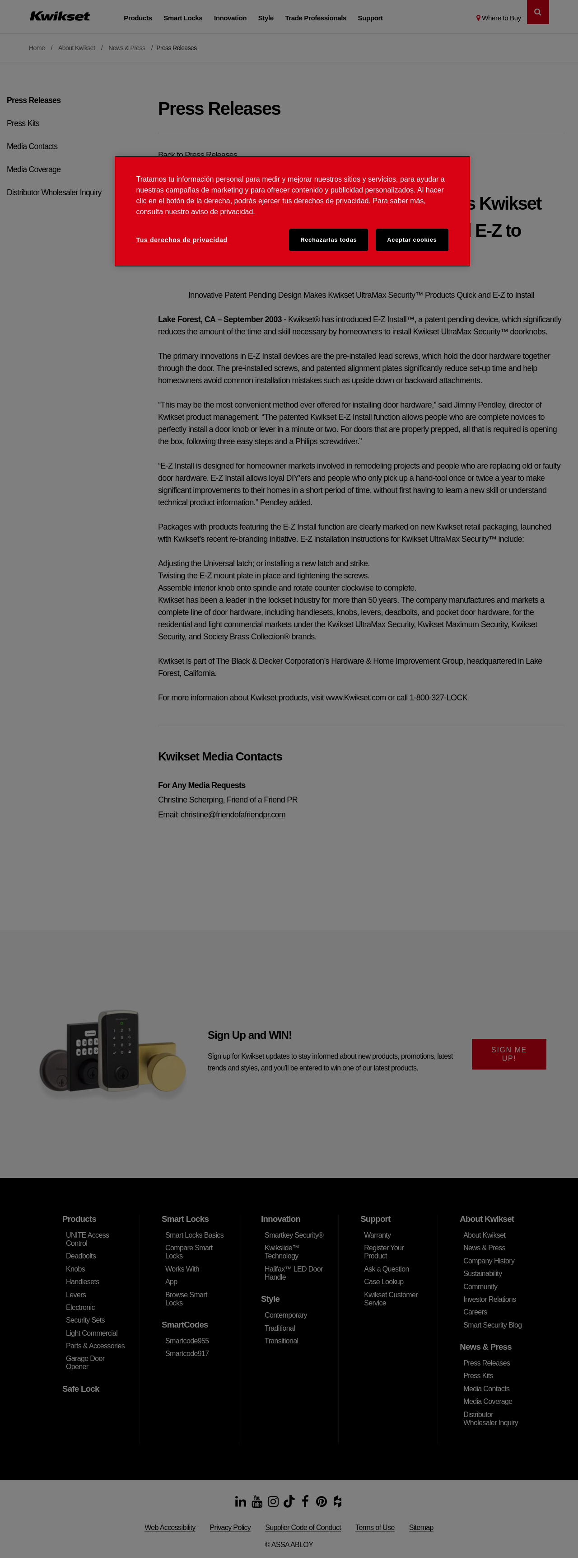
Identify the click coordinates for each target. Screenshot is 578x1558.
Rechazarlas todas (328, 239)
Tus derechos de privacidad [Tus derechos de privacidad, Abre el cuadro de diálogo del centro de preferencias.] (182, 240)
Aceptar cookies (412, 239)
